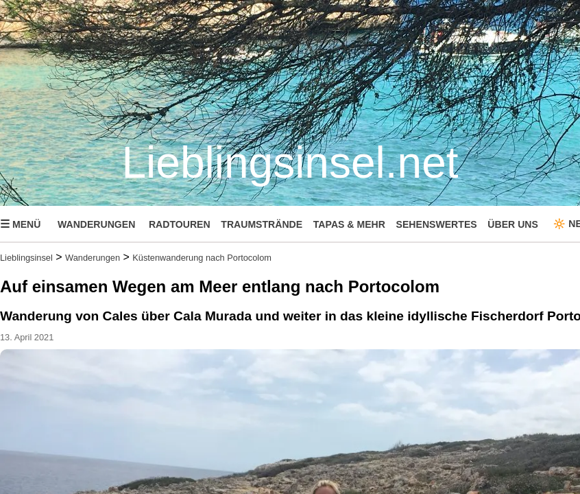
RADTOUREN (179, 224)
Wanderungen (92, 257)
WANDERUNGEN (96, 224)
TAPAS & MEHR (349, 224)
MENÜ (20, 224)
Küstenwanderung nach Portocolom (201, 257)
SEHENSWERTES (436, 224)
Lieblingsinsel (26, 257)
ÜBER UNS (512, 224)
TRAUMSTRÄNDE (261, 224)
